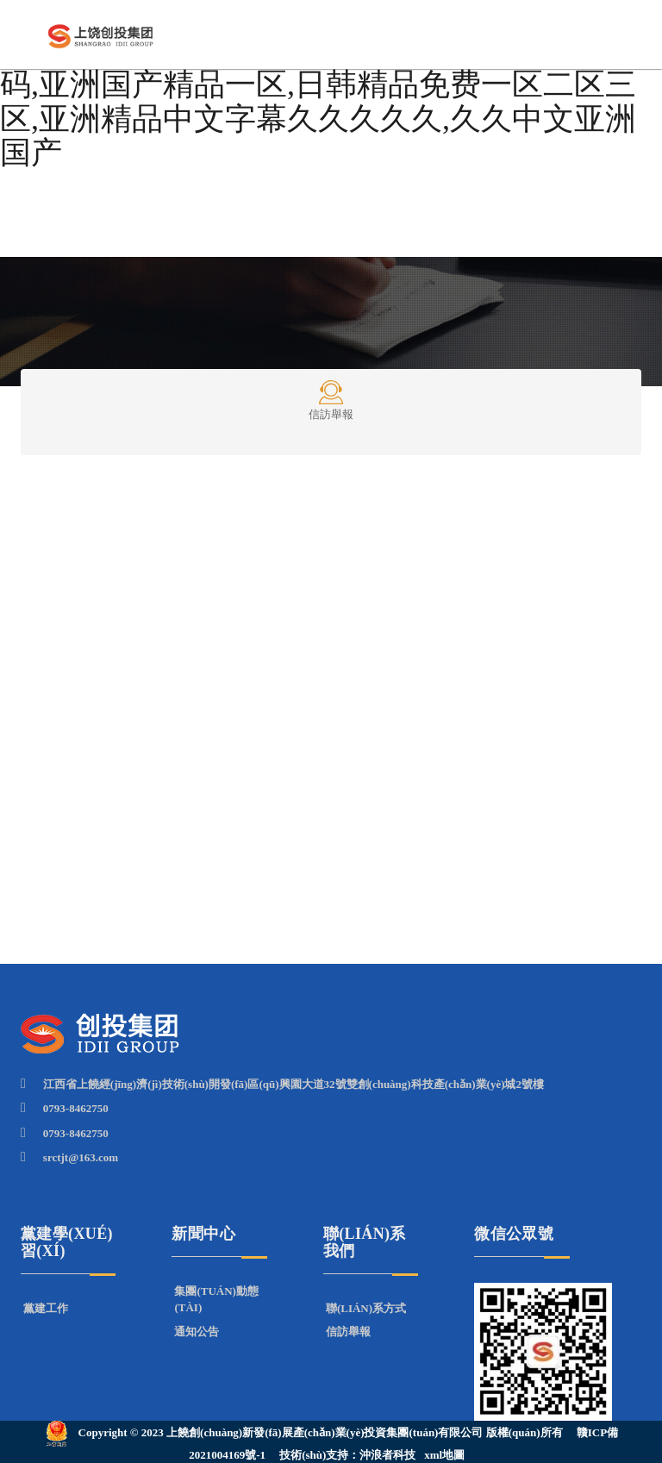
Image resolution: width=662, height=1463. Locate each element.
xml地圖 (444, 1454)
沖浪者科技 (387, 1454)
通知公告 (196, 1331)
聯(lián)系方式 (366, 1308)
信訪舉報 (331, 399)
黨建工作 (45, 1308)
